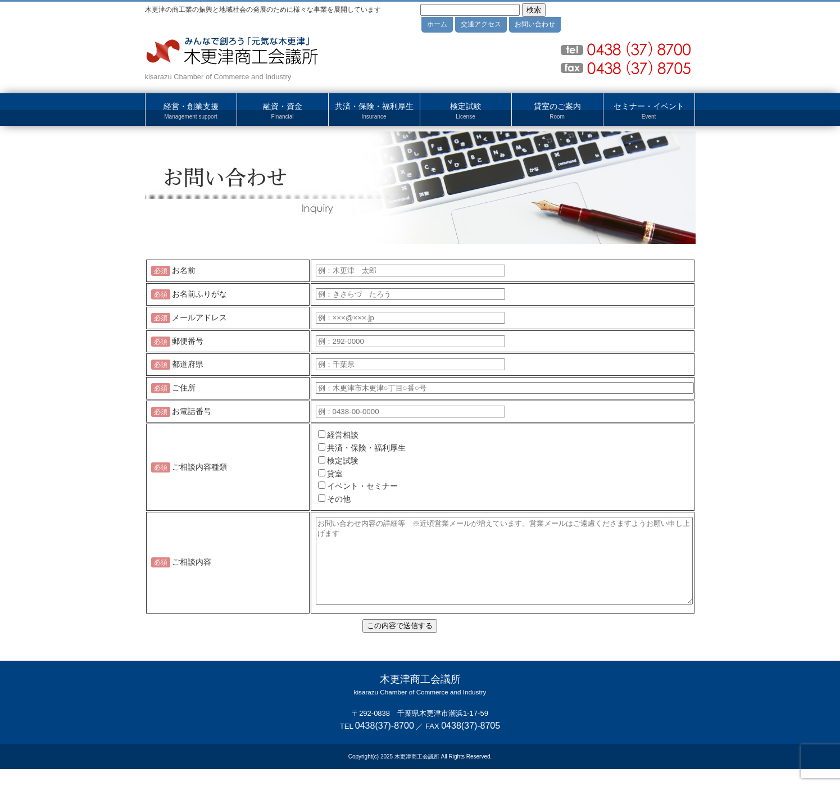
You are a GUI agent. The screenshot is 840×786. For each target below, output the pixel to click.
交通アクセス (481, 24)
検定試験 (465, 111)
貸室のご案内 (557, 111)
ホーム (437, 24)
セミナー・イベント (648, 111)
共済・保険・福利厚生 (374, 111)
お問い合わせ (535, 24)
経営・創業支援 (191, 111)
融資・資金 (282, 111)
